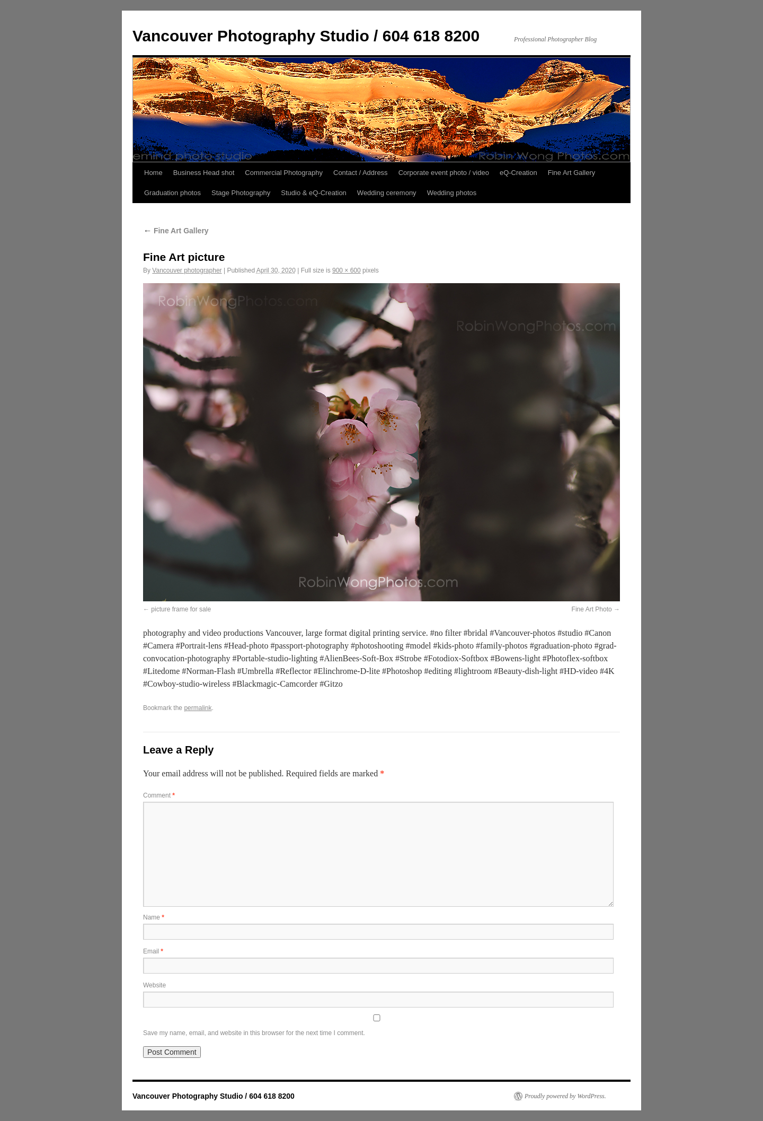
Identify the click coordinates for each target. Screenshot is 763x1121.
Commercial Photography (284, 173)
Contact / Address (360, 173)
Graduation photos (172, 193)
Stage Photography (240, 193)
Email (153, 951)
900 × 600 (346, 270)
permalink (197, 708)
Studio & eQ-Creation (314, 193)
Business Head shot (204, 173)
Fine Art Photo (592, 609)
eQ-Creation (518, 173)
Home (153, 173)
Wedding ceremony (386, 193)
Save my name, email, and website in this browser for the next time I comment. (254, 1033)
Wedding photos (452, 193)
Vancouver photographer (186, 270)
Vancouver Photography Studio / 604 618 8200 (306, 36)
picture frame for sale (181, 609)
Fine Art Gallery (572, 173)
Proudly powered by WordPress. (565, 1096)
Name (153, 917)
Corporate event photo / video (443, 173)
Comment (159, 795)
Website (154, 985)
